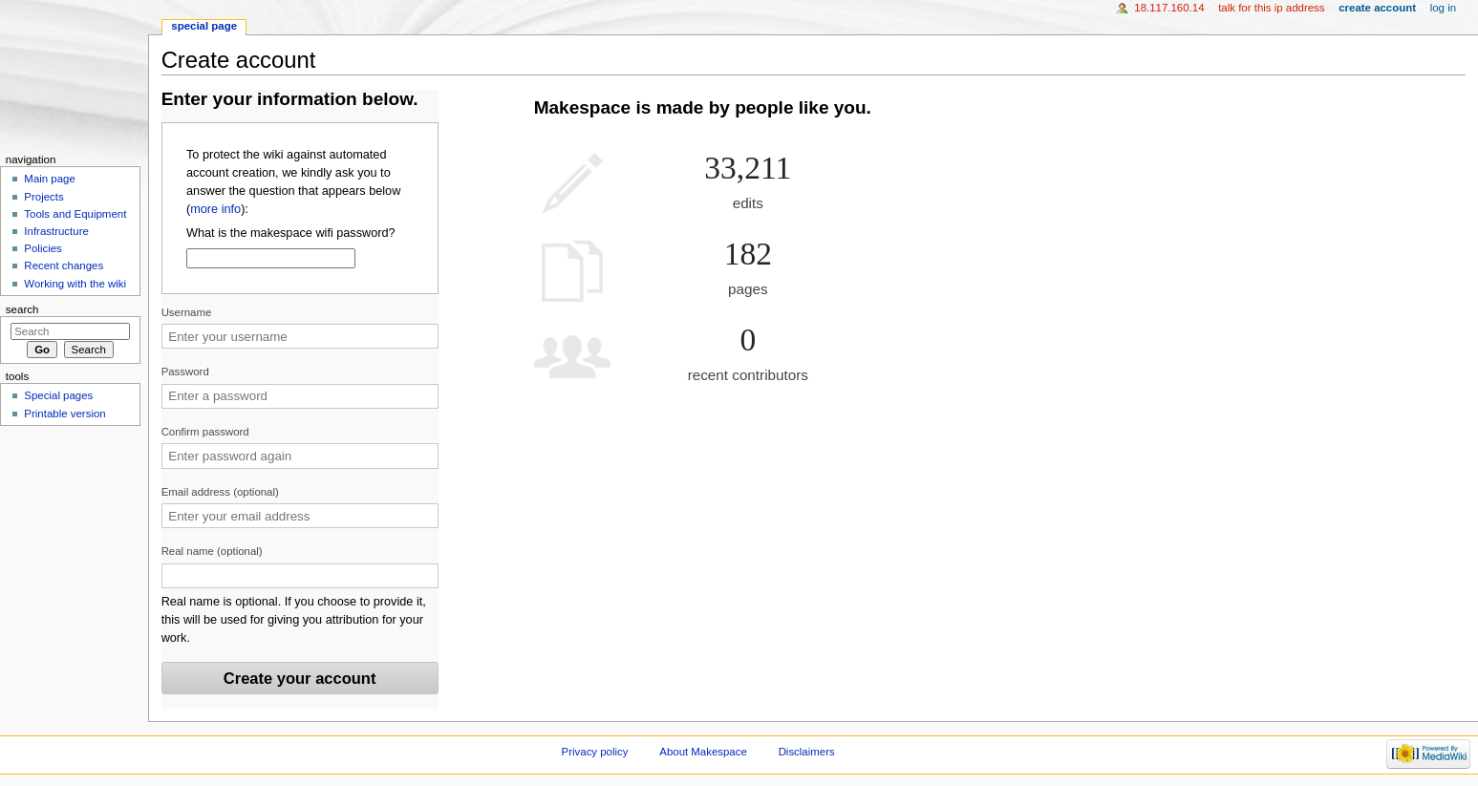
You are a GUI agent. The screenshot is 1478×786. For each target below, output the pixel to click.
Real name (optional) (212, 551)
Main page (49, 178)
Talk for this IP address (1271, 7)
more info (215, 209)
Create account (1377, 7)
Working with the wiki (75, 283)
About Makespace (702, 751)
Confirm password (205, 431)
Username (186, 312)
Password (185, 371)
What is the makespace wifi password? (291, 233)
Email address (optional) (220, 492)
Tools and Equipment (75, 214)
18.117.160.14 (1169, 7)
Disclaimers (807, 751)
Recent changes (63, 265)
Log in (1443, 7)
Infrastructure (56, 231)
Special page (204, 26)
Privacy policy (595, 751)
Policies (42, 248)
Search (22, 309)
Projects (43, 196)
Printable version (64, 413)
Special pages (58, 395)
